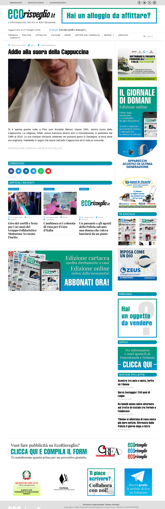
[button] (11, 171)
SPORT (68, 35)
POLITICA (26, 35)
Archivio (123, 35)
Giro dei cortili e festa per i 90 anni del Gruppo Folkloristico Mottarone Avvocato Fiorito (22, 230)
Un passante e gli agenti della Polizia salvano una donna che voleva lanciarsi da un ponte (95, 228)
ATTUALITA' (13, 189)
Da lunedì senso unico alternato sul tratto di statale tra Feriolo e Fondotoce (137, 408)
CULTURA (55, 35)
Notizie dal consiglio (87, 35)
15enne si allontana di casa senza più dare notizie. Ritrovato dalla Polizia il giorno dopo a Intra (137, 423)
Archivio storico (36, 3)
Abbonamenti (16, 3)
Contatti (15, 38)
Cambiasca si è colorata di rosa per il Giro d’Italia (59, 226)
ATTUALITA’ (41, 35)
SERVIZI (109, 35)
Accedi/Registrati (58, 3)
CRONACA (13, 35)
